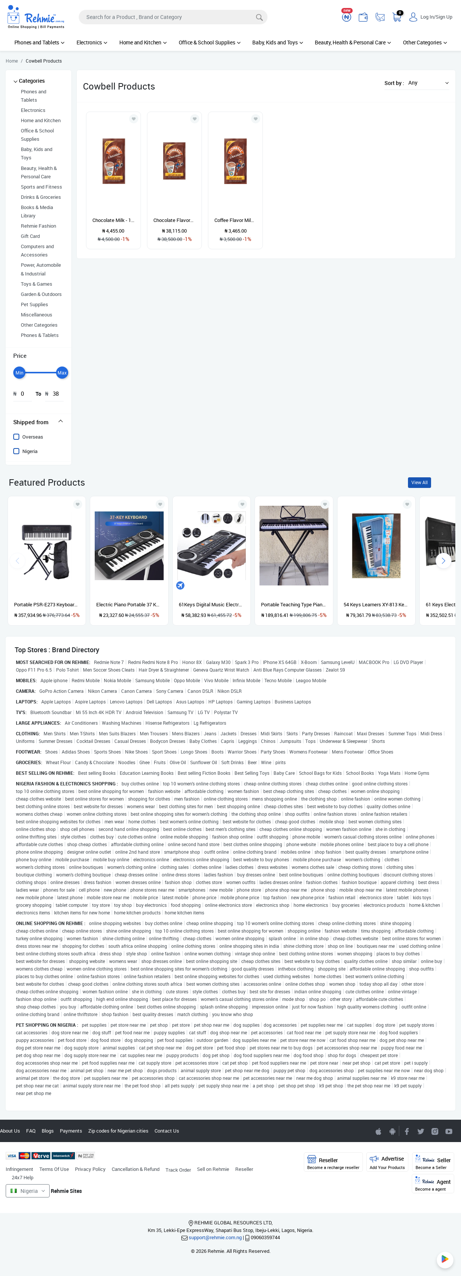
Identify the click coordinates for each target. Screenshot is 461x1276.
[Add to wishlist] (77, 504)
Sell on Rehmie (213, 1169)
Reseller (244, 1169)
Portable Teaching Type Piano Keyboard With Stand (294, 604)
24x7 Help (22, 1177)
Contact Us (167, 1130)
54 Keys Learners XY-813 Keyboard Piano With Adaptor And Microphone (376, 604)
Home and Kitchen (143, 42)
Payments (71, 1130)
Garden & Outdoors (41, 294)
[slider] (19, 373)
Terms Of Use (54, 1169)
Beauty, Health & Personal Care (353, 42)
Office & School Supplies (210, 42)
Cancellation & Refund (135, 1169)
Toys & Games (36, 283)
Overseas (32, 436)
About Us (10, 1130)
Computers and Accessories (37, 250)
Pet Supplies (34, 304)
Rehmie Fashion (38, 225)
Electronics (92, 42)
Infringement (19, 1169)
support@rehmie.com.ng (215, 1237)
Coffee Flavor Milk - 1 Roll (235, 220)
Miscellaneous (36, 314)
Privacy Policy (90, 1169)
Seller (433, 1162)
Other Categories (425, 42)
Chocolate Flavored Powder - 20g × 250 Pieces (174, 220)
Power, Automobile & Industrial (41, 269)
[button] (426, 82)
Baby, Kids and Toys (277, 42)
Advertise (387, 1162)
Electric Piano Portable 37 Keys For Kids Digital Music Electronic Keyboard (129, 604)
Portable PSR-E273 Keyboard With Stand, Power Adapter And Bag (47, 604)
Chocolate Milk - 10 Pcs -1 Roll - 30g (113, 220)
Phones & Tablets (40, 335)
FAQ (31, 1130)
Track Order (178, 1169)
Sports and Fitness (41, 186)
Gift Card (30, 236)
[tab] (38, 422)
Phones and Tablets (39, 42)
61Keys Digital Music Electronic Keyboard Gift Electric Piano (211, 604)
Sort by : (394, 83)
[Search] (173, 17)
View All (419, 482)
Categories (32, 80)
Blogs (48, 1130)
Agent (433, 1184)
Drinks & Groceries (41, 197)
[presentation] (444, 561)
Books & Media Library (37, 211)
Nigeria (30, 451)
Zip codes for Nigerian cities (118, 1130)
